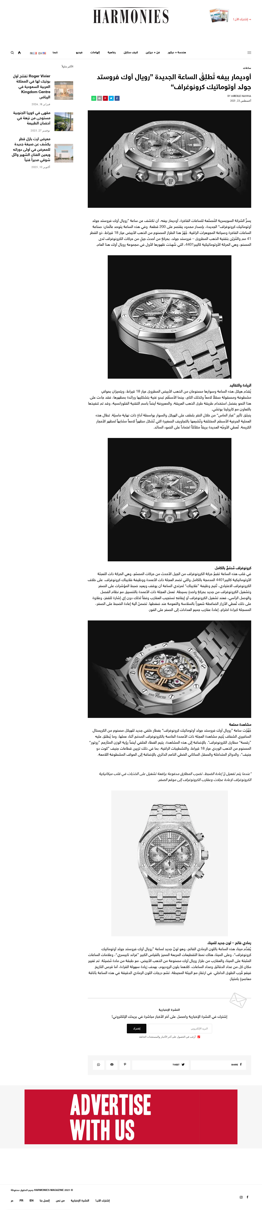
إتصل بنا (45, 1201)
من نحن (60, 1201)
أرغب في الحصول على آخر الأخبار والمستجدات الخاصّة (167, 1037)
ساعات (247, 68)
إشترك (136, 1028)
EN (31, 1201)
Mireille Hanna (241, 96)
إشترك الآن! (102, 1201)
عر (12, 1201)
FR (21, 1201)
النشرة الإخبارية (80, 1201)
